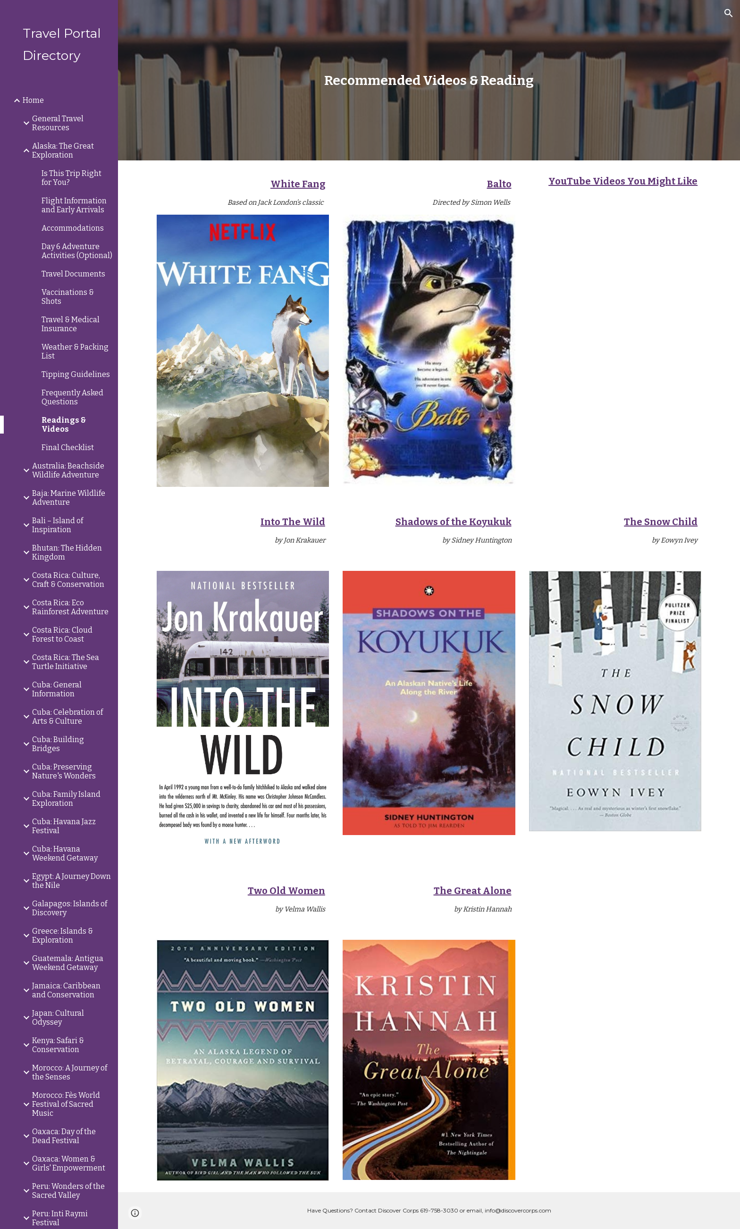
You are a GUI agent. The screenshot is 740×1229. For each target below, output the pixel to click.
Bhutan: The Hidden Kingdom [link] (67, 552)
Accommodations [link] (73, 228)
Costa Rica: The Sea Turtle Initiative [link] (65, 662)
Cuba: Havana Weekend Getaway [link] (65, 853)
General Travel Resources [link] (58, 123)
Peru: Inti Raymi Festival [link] (60, 1218)
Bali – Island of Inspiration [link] (57, 525)
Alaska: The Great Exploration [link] (63, 150)
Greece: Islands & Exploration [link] (62, 936)
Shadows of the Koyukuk (453, 521)
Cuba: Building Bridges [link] (58, 744)
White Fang (297, 184)
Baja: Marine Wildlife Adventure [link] (68, 498)
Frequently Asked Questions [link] (72, 397)
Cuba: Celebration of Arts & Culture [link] (67, 717)
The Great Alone (473, 890)
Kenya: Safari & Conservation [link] (58, 1045)
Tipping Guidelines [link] (76, 374)
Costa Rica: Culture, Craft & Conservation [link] (68, 580)
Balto (499, 184)
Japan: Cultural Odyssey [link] (58, 1018)
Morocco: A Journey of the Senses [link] (69, 1072)
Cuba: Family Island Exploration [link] (66, 799)
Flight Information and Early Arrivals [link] (74, 205)
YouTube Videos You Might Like (623, 181)
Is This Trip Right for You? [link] (71, 178)
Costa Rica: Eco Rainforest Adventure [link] (70, 607)
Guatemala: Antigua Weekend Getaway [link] (67, 963)
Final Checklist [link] (68, 447)
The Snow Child (661, 521)
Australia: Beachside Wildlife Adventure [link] (68, 470)
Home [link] (33, 100)
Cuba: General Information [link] (57, 689)
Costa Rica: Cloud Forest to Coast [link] (62, 635)
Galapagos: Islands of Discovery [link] (69, 908)
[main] (429, 80)
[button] (728, 13)
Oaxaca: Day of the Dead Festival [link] (64, 1136)
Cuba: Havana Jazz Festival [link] (64, 826)
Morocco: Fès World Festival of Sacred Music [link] (66, 1104)
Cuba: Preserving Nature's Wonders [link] (64, 771)
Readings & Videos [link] (64, 425)
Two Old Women (286, 890)
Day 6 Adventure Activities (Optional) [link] (77, 251)
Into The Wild (293, 521)
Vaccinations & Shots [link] (68, 297)
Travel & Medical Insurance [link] (71, 324)
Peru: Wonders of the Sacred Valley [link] (68, 1191)
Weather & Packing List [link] (75, 351)
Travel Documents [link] (73, 273)
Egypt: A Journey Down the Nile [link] (71, 881)
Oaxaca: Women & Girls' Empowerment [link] (68, 1163)
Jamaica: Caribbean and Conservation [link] (66, 990)
